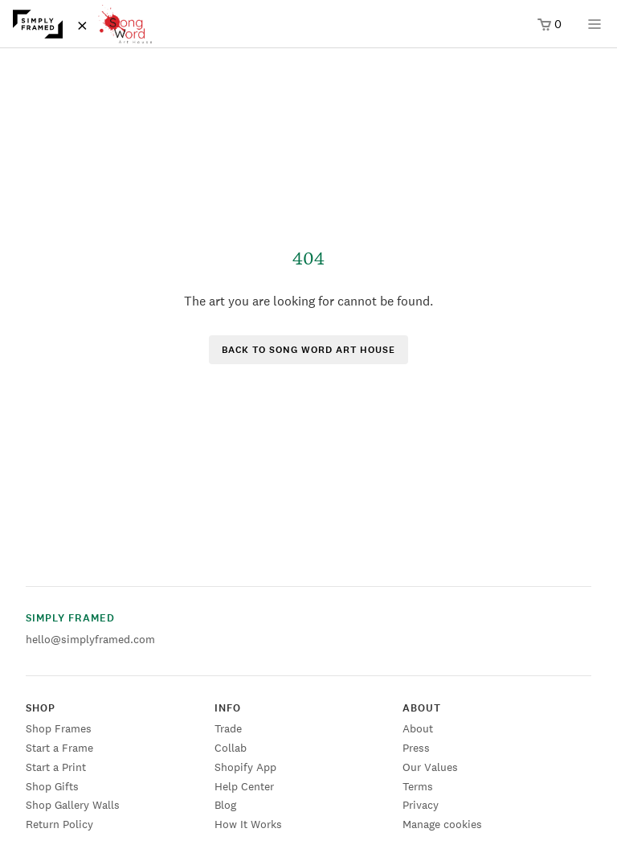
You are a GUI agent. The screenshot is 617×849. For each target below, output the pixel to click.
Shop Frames (59, 728)
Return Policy (59, 824)
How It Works (248, 824)
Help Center (244, 786)
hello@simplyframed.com (90, 639)
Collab (231, 747)
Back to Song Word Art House (308, 349)
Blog (225, 805)
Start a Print (56, 767)
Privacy (420, 805)
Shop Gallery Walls (73, 805)
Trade (228, 728)
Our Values (430, 767)
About (417, 728)
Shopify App (245, 767)
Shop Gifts (52, 786)
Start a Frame (59, 747)
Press (416, 747)
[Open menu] (594, 29)
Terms (417, 786)
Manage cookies (442, 824)
